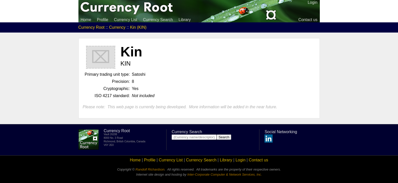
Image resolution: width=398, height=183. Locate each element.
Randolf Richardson (150, 169)
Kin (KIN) (138, 27)
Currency (117, 27)
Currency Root (91, 27)
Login (240, 160)
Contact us (308, 20)
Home (86, 20)
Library (184, 20)
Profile (102, 20)
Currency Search (158, 20)
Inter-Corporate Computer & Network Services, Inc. (224, 174)
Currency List (125, 20)
